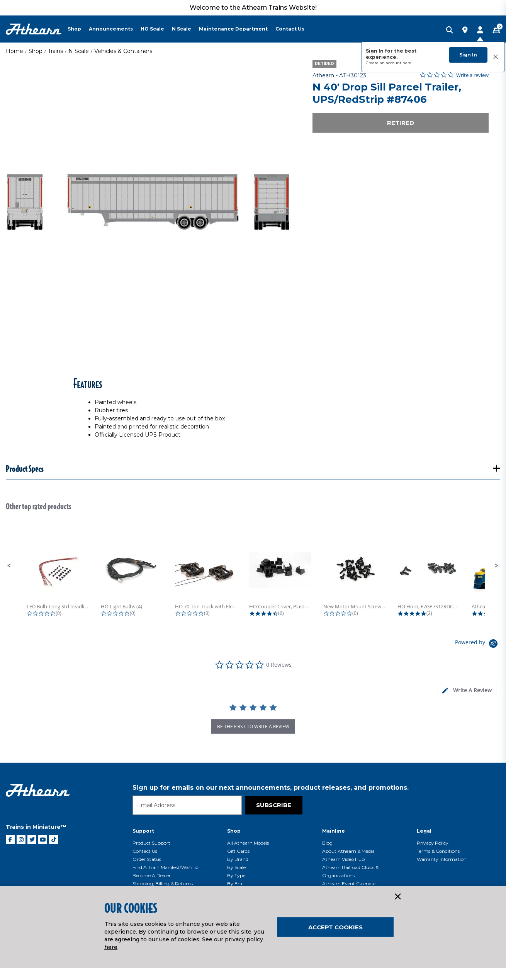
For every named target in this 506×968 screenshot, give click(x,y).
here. (407, 62)
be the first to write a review (253, 726)
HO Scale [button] (152, 29)
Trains (55, 51)
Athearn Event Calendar (349, 883)
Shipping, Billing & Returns (162, 883)
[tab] (467, 690)
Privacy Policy (432, 843)
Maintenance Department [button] (233, 29)
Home (14, 51)
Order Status (146, 859)
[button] (9, 565)
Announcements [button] (111, 29)
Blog (327, 843)
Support (143, 831)
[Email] (187, 805)
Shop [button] (74, 29)
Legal (424, 831)
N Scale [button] (181, 29)
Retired (400, 122)
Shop (35, 51)
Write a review (472, 75)
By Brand (237, 859)
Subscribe (273, 805)
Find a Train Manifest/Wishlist (165, 867)
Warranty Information (442, 859)
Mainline (333, 831)
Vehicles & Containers (123, 51)
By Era (234, 883)
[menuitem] (78, 29)
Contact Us (144, 851)
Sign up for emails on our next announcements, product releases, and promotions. (270, 787)
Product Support (151, 843)
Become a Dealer (151, 875)
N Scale (78, 51)
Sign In (468, 55)
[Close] (397, 896)
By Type (236, 875)
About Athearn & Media (348, 851)
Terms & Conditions (438, 851)
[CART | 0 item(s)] (496, 30)
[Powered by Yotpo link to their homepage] (477, 644)
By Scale (236, 867)
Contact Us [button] (289, 29)
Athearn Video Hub (343, 859)
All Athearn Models (248, 843)
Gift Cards (238, 851)
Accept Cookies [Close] (335, 927)
